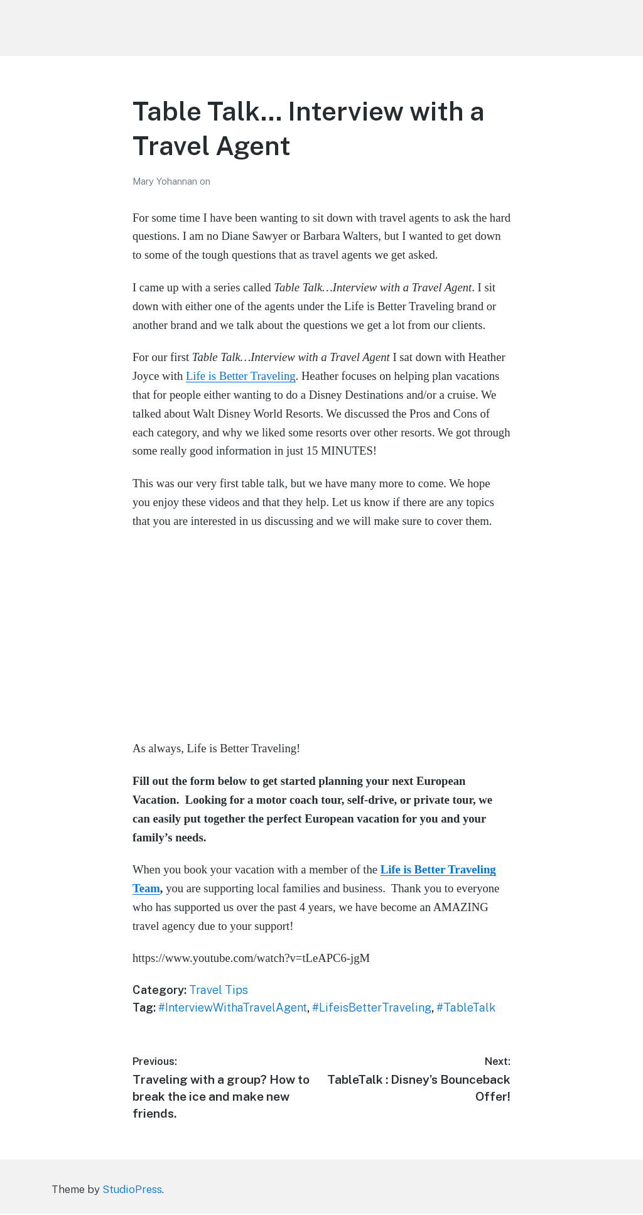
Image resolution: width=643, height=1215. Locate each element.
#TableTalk (465, 1007)
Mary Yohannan (166, 181)
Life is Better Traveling (241, 375)
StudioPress (132, 1190)
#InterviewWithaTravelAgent (232, 1007)
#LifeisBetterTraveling (371, 1007)
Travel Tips (218, 989)
